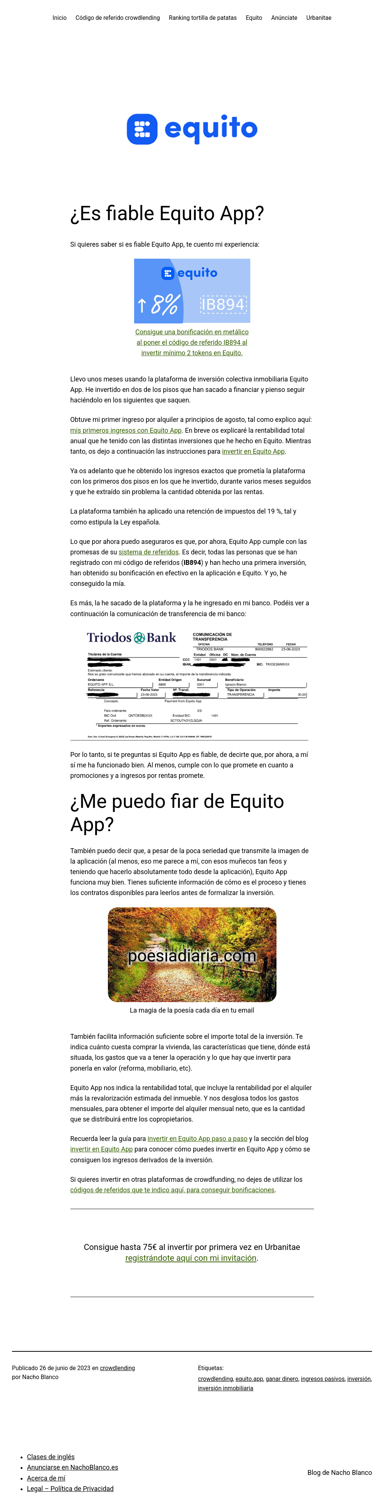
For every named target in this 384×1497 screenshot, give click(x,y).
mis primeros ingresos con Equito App (126, 430)
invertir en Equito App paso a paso (198, 1138)
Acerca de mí (46, 1478)
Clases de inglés (51, 1457)
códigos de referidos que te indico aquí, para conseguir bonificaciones (172, 1190)
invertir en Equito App (253, 451)
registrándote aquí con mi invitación (191, 1258)
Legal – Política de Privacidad (70, 1489)
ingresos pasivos (323, 1379)
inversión (359, 1379)
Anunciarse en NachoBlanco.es (72, 1467)
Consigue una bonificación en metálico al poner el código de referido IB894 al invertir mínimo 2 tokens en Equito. (192, 342)
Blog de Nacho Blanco (340, 1472)
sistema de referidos (149, 552)
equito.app (249, 1379)
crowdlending (117, 1368)
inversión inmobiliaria (226, 1388)
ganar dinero (282, 1379)
